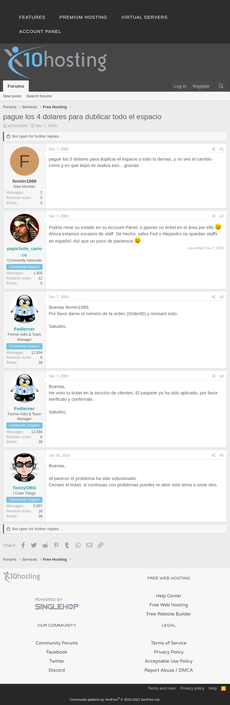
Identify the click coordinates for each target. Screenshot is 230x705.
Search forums (39, 96)
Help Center (169, 596)
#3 (222, 297)
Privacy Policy (169, 652)
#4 (222, 376)
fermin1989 (17, 125)
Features (32, 17)
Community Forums (56, 643)
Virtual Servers (144, 17)
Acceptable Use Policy (169, 661)
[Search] (221, 86)
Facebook (56, 652)
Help (213, 688)
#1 (222, 149)
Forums (16, 86)
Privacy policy (192, 688)
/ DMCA (184, 670)
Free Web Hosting (168, 605)
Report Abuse (160, 670)
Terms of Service (169, 643)
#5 (222, 455)
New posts (12, 96)
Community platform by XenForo (115, 699)
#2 (222, 216)
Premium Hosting (83, 17)
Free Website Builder (168, 614)
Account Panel (40, 31)
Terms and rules (162, 688)
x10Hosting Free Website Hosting (21, 577)
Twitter (56, 661)
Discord (56, 670)
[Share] (214, 149)
